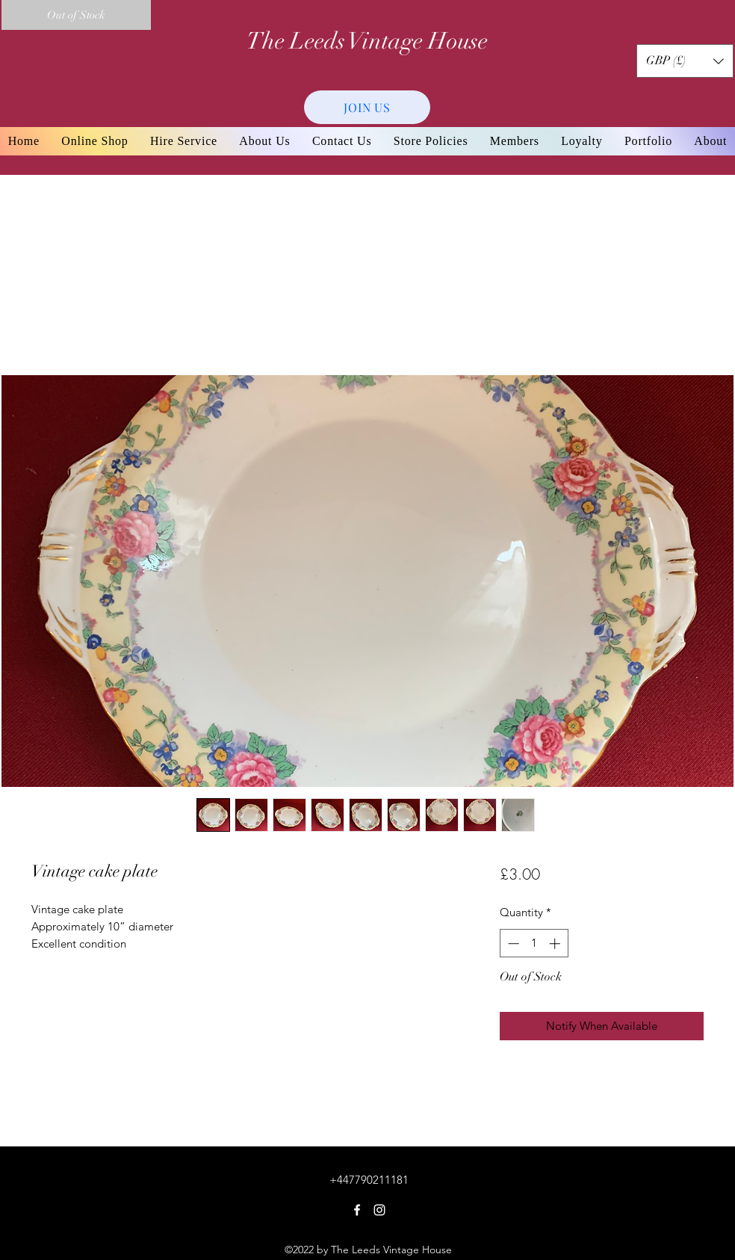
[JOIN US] (367, 107)
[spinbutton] (533, 943)
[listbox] (685, 61)
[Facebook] (357, 1209)
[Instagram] (379, 1209)
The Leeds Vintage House (367, 41)
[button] (685, 61)
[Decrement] (512, 943)
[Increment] (556, 943)
